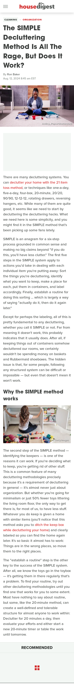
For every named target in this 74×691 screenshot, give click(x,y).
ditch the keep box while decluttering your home (33, 527)
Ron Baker (13, 74)
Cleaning (10, 19)
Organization (32, 19)
